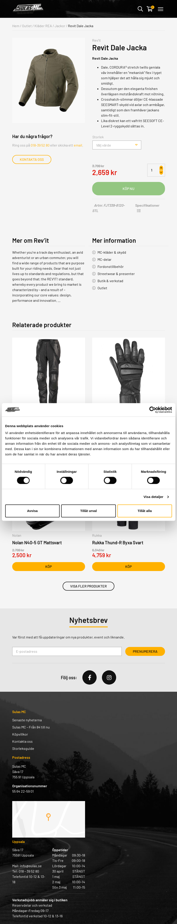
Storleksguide (23, 748)
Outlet (27, 26)
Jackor (60, 26)
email (78, 145)
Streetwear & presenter (116, 273)
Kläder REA (43, 26)
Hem (15, 26)
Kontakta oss (32, 159)
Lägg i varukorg (128, 188)
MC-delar (104, 259)
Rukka (97, 535)
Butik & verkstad (110, 281)
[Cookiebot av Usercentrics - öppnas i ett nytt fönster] (152, 409)
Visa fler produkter (88, 586)
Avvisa (32, 511)
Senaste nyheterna (27, 720)
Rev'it (96, 40)
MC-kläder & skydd (111, 252)
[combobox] (116, 145)
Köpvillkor (20, 734)
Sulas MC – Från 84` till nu (31, 727)
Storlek (98, 137)
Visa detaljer (153, 497)
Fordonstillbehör (110, 266)
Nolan (16, 535)
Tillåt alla (144, 511)
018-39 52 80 (40, 145)
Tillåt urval (88, 511)
